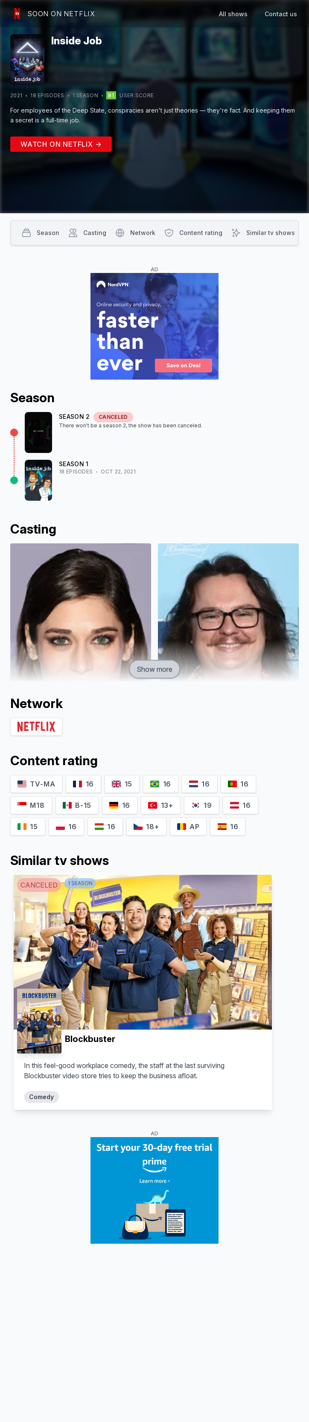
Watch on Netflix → (61, 144)
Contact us (281, 13)
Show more (154, 669)
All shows (233, 13)
